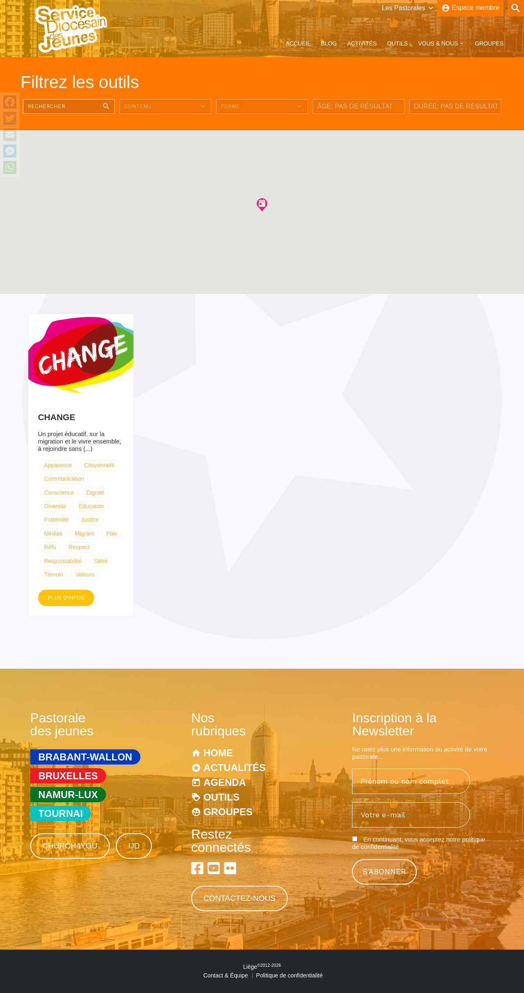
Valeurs (84, 574)
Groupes (489, 43)
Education (91, 506)
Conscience (59, 492)
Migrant (84, 533)
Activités (362, 43)
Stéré (101, 561)
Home (218, 752)
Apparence (58, 465)
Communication (64, 478)
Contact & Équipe (225, 975)
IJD (134, 845)
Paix (111, 533)
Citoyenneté (99, 465)
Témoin (53, 574)
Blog (329, 43)
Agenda (224, 782)
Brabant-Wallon (85, 756)
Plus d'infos (66, 598)
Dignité (95, 492)
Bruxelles (68, 775)
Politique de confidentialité (289, 975)
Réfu (50, 547)
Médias (53, 533)
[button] (262, 204)
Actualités (234, 767)
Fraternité (56, 519)
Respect (78, 547)
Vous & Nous (438, 43)
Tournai (60, 813)
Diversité (55, 506)
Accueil (298, 43)
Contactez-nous (239, 898)
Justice (90, 519)
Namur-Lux (68, 794)
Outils (397, 43)
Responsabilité (63, 561)
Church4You (70, 845)
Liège (262, 967)
